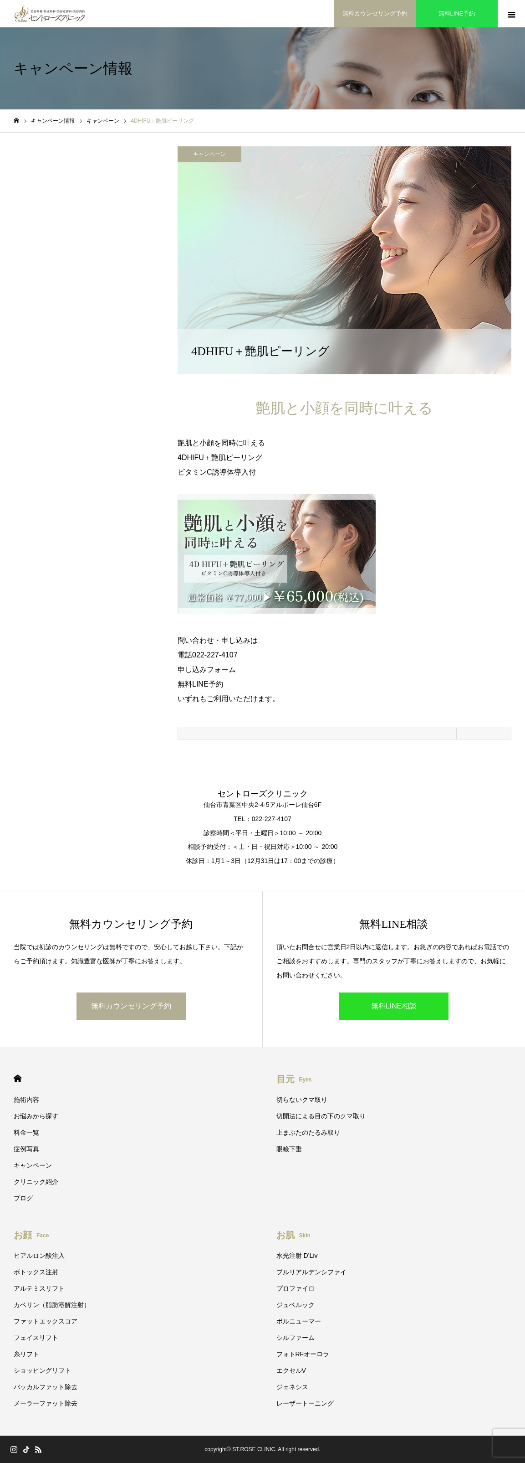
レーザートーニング (305, 1403)
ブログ (23, 1198)
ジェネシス (292, 1387)
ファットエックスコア (45, 1321)
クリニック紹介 (36, 1181)
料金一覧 (26, 1132)
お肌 (293, 1235)
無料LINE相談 (394, 1006)
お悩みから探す (36, 1116)
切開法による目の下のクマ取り (321, 1116)
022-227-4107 (215, 655)
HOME (17, 1078)
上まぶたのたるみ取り (308, 1132)
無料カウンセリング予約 (131, 1006)
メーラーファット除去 (45, 1403)
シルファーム (295, 1337)
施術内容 (26, 1099)
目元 (294, 1079)
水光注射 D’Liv (297, 1255)
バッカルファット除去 (45, 1387)
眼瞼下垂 (289, 1149)
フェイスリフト (36, 1337)
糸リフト (26, 1354)
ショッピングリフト (42, 1370)
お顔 (31, 1235)
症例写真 (26, 1149)
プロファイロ (295, 1288)
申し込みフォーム (207, 669)
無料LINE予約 (200, 684)
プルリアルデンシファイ (311, 1272)
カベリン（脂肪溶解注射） (52, 1304)
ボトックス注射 (36, 1272)
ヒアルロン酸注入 (39, 1255)
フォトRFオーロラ (303, 1354)
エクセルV (291, 1370)
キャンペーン (209, 154)
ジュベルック (295, 1304)
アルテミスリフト (39, 1288)
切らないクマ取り (301, 1099)
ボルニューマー (298, 1321)
